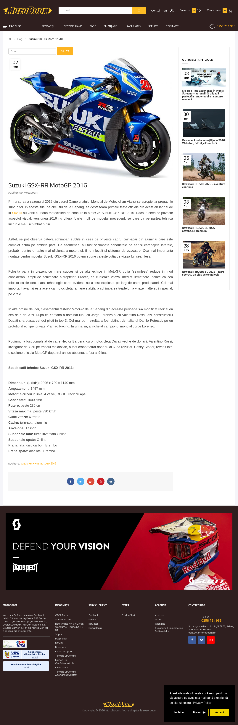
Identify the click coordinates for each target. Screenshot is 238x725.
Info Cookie (61, 667)
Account (160, 615)
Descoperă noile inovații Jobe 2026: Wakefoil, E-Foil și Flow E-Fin (204, 141)
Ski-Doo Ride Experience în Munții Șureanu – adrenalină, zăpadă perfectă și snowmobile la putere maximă (203, 95)
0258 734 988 (226, 26)
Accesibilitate (62, 619)
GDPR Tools (61, 615)
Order (158, 619)
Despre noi (61, 638)
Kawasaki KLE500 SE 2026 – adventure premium (199, 229)
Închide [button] (179, 712)
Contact (93, 615)
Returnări (94, 623)
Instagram (201, 640)
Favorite (185, 10)
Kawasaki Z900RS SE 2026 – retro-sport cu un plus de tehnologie (204, 273)
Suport (59, 634)
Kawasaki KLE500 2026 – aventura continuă (203, 185)
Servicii (59, 642)
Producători (128, 615)
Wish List (160, 623)
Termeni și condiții (65, 655)
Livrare (92, 619)
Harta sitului (95, 628)
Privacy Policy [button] (202, 702)
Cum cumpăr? (63, 651)
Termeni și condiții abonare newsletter (66, 673)
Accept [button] (219, 712)
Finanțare (60, 647)
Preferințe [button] (199, 712)
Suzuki (17, 213)
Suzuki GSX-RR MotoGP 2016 (46, 39)
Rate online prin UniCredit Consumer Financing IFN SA (69, 627)
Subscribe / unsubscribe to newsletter (169, 629)
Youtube (211, 640)
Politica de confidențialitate (64, 661)
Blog (19, 39)
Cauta (65, 51)
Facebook (192, 640)
